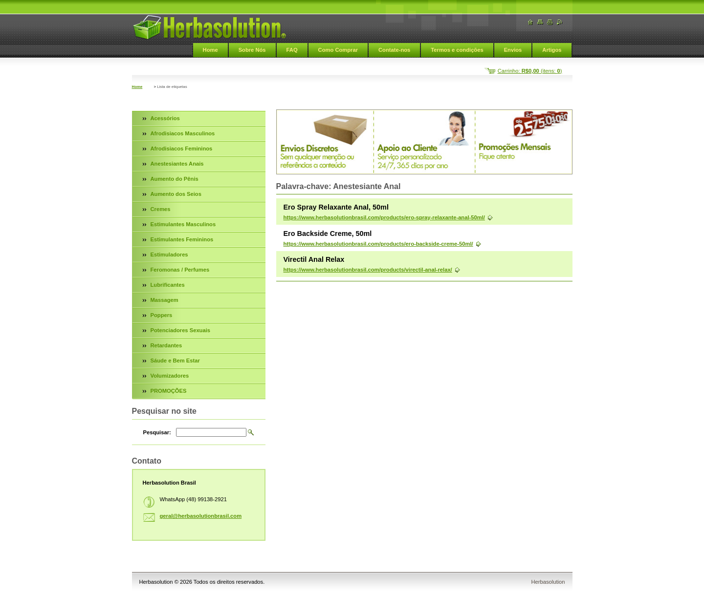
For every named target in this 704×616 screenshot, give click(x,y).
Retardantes (166, 345)
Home (210, 50)
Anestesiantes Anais (177, 164)
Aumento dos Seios (176, 194)
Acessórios (165, 118)
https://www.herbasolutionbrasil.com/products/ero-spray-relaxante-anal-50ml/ (384, 217)
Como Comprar (338, 50)
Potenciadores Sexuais (181, 330)
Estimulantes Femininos (182, 239)
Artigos (551, 50)
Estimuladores (169, 254)
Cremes (161, 209)
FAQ (292, 50)
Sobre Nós (252, 50)
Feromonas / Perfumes (180, 270)
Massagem (164, 300)
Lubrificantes (168, 285)
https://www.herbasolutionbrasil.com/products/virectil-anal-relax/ (368, 270)
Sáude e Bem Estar (175, 360)
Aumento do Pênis (174, 179)
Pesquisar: (157, 432)
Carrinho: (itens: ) (530, 71)
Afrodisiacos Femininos (182, 148)
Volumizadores (170, 376)
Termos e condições (457, 50)
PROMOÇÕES (169, 391)
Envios (513, 50)
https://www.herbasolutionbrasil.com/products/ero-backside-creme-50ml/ (378, 244)
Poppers (162, 315)
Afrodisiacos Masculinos (183, 133)
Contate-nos (394, 50)
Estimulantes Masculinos (183, 224)
